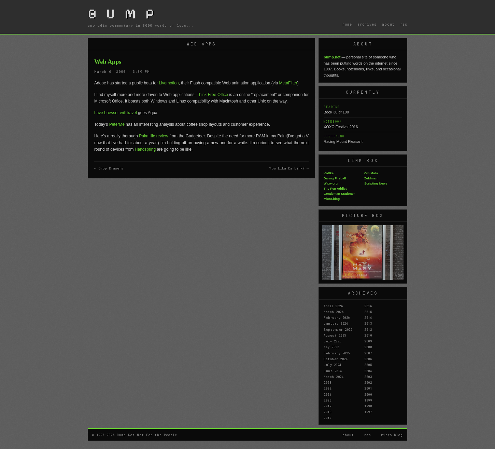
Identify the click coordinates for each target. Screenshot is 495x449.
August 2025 (335, 335)
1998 (368, 406)
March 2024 (333, 377)
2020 (327, 400)
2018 (327, 412)
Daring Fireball (335, 178)
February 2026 (337, 317)
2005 (368, 365)
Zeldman (370, 178)
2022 (327, 388)
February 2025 (337, 353)
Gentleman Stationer (339, 193)
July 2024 (332, 365)
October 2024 (336, 359)
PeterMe (117, 124)
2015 (368, 312)
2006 (368, 359)
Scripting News (375, 183)
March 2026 (333, 312)
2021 (327, 394)
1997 (368, 412)
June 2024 (333, 371)
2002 (368, 382)
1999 (368, 400)
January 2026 (336, 323)
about (388, 24)
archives (367, 24)
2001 (368, 388)
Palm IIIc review (153, 136)
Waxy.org (331, 183)
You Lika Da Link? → (289, 168)
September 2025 (338, 329)
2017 (327, 418)
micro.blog (392, 435)
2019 (327, 406)
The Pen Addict (335, 188)
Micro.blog (332, 199)
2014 (368, 317)
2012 (368, 329)
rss (403, 24)
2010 (368, 335)
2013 (368, 323)
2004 (368, 371)
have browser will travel (115, 112)
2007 (368, 353)
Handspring (145, 149)
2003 (368, 377)
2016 (368, 306)
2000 (368, 394)
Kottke (329, 173)
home (347, 24)
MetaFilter (288, 83)
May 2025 (331, 347)
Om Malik (371, 173)
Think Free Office (213, 94)
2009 (368, 341)
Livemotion (169, 83)
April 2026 (333, 306)
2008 (368, 347)
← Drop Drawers (108, 168)
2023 (327, 382)
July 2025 (332, 341)
